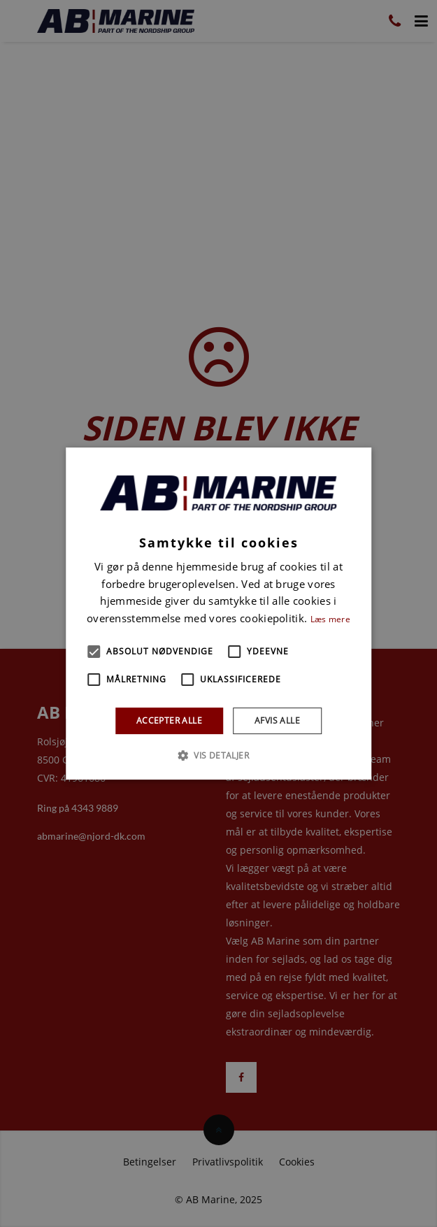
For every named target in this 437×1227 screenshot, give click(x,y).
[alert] (218, 613)
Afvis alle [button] (277, 720)
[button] (94, 652)
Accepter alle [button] (169, 720)
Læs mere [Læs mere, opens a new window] (330, 619)
